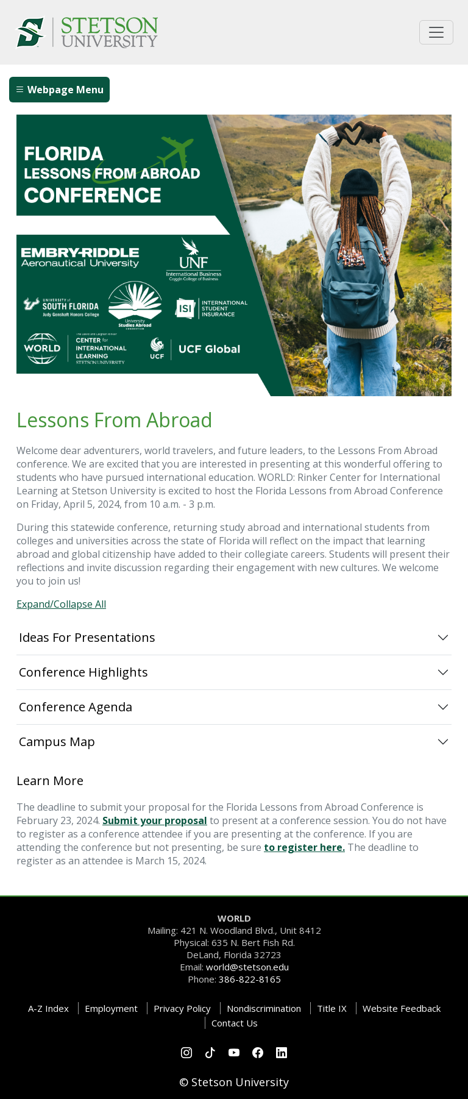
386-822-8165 (250, 979)
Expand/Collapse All (61, 604)
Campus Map (57, 741)
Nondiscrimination (264, 1008)
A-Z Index (48, 1008)
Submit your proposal (154, 820)
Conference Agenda (75, 707)
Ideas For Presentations (87, 637)
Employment (111, 1008)
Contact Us (234, 1023)
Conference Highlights (83, 672)
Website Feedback (402, 1008)
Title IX (332, 1008)
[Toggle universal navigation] (436, 32)
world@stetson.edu (247, 967)
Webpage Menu (59, 89)
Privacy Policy (182, 1008)
